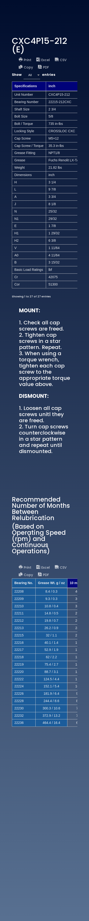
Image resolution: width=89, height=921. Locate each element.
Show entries (33, 75)
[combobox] (31, 75)
